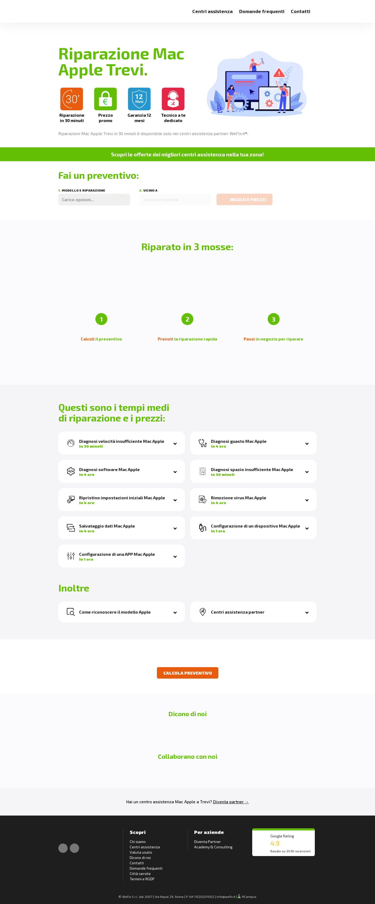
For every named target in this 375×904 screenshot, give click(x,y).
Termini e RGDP (142, 879)
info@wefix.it (226, 896)
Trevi (205, 801)
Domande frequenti (261, 11)
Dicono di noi (140, 857)
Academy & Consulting (213, 847)
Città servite (140, 873)
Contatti (300, 11)
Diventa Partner (207, 841)
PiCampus (247, 896)
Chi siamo (138, 841)
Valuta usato (141, 852)
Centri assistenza (212, 11)
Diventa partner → (231, 801)
